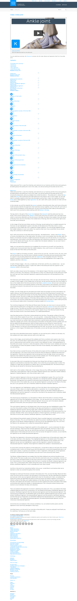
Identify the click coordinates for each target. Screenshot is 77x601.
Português (13, 595)
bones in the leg (44, 210)
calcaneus (13, 267)
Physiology (13, 540)
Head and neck (14, 534)
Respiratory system (15, 549)
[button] (38, 346)
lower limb (31, 214)
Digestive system (14, 550)
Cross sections (14, 537)
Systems (12, 559)
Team (11, 582)
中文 (11, 599)
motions (50, 306)
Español (12, 594)
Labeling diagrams (14, 568)
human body (50, 301)
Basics (11, 527)
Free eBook (13, 567)
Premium (29, 56)
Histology (12, 556)
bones (12, 199)
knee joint (45, 214)
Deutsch (12, 593)
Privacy (12, 589)
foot (17, 196)
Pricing (12, 575)
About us (12, 580)
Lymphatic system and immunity (18, 547)
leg (64, 195)
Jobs (11, 584)
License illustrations (15, 577)
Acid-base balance (14, 552)
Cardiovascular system (16, 545)
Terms (11, 588)
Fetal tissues (13, 560)
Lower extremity (14, 530)
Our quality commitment (16, 515)
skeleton (31, 215)
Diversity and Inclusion (16, 518)
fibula (59, 234)
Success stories (14, 570)
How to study (13, 562)
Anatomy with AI (14, 571)
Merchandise (13, 578)
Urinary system (14, 551)
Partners (12, 583)
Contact (12, 585)
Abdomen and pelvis (15, 533)
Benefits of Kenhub (15, 569)
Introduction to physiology (17, 542)
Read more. (61, 517)
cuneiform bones (46, 283)
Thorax (12, 532)
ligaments (33, 199)
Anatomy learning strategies (17, 565)
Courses (58, 4)
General (12, 558)
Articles (64, 4)
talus (25, 260)
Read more (13, 190)
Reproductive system (15, 553)
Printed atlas (13, 564)
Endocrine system (14, 548)
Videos (11, 9)
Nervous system (14, 544)
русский (12, 598)
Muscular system (14, 543)
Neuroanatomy (14, 535)
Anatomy (12, 525)
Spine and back (14, 531)
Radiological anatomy (15, 538)
